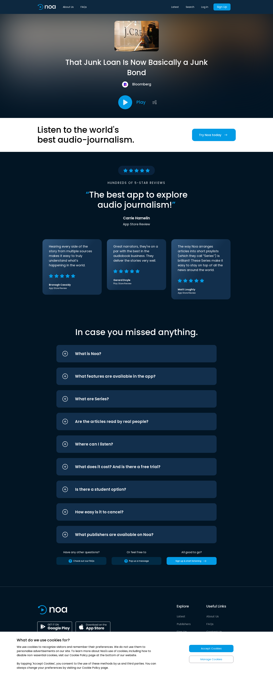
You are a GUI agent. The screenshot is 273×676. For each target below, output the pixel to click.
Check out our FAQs (81, 561)
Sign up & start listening (192, 561)
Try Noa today (214, 135)
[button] (130, 353)
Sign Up (222, 7)
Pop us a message (136, 561)
